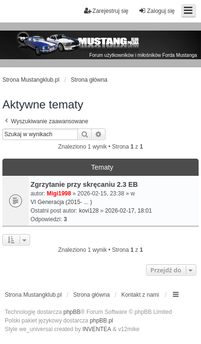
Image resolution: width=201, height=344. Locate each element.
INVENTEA (97, 329)
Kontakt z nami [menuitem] (140, 294)
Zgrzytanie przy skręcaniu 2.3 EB (84, 184)
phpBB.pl (101, 320)
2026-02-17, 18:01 (128, 210)
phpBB (72, 312)
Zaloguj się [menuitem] (156, 10)
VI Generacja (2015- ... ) (61, 202)
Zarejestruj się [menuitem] (106, 10)
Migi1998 (59, 193)
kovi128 (88, 210)
